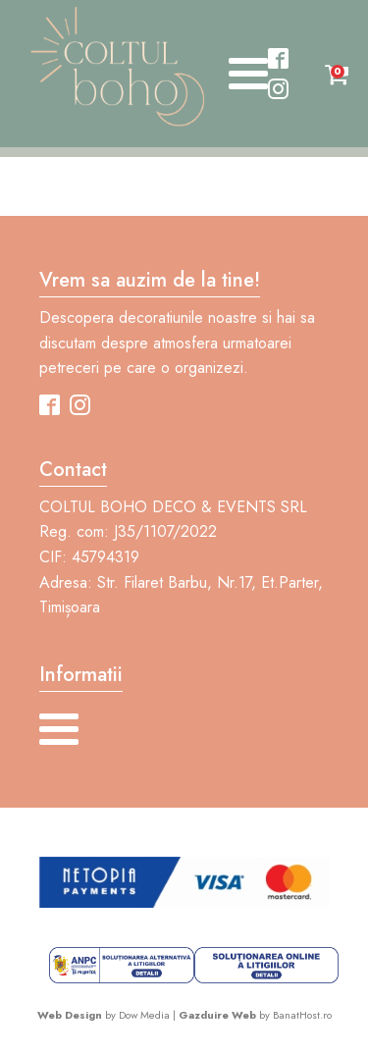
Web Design (69, 1015)
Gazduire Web (217, 1015)
